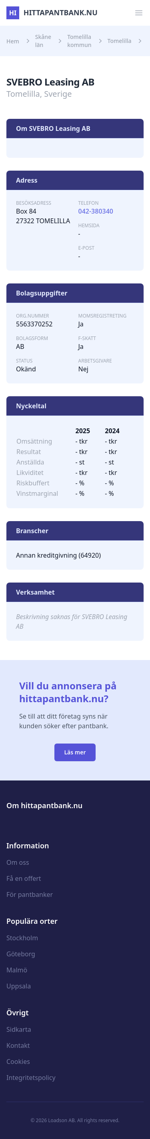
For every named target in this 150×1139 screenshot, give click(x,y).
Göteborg (20, 954)
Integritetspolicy (31, 1077)
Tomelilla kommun (79, 41)
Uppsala (18, 986)
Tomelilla (120, 41)
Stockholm (22, 937)
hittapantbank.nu (52, 12)
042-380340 (96, 211)
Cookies (18, 1061)
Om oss (17, 862)
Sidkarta (18, 1029)
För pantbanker (29, 894)
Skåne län (43, 41)
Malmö (16, 970)
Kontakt (18, 1045)
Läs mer (75, 752)
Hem (12, 41)
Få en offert (23, 878)
